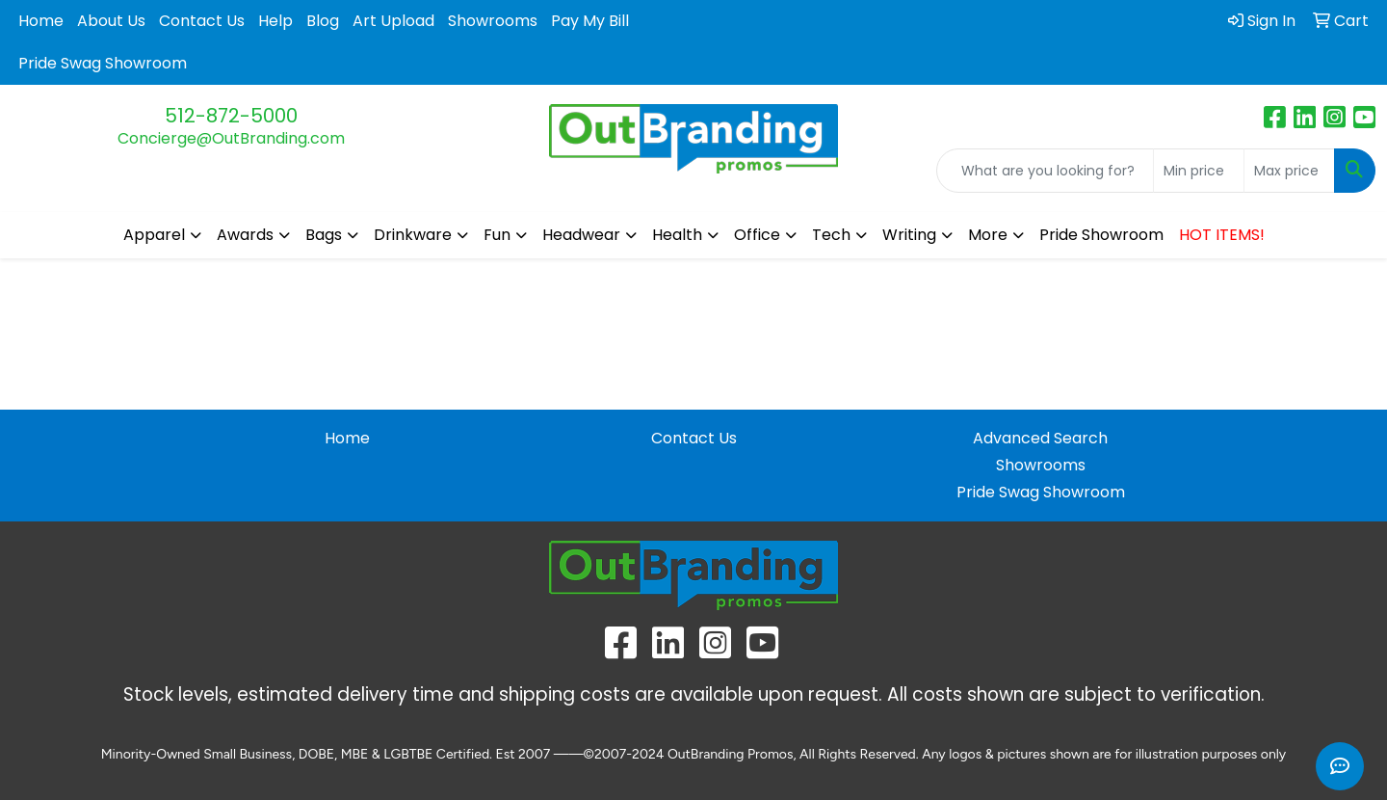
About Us (111, 21)
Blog (322, 21)
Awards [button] (245, 235)
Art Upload (393, 21)
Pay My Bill (590, 21)
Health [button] (677, 235)
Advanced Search (1040, 438)
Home (41, 21)
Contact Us (202, 21)
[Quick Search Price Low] (1198, 170)
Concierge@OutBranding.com (231, 138)
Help (275, 21)
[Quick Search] (1045, 170)
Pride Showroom (1101, 235)
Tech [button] (831, 235)
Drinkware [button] (413, 235)
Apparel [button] (154, 235)
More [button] (988, 235)
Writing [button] (909, 235)
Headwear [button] (581, 235)
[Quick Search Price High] (1289, 170)
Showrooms (492, 21)
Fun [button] (497, 235)
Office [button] (757, 235)
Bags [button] (323, 235)
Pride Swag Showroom (102, 63)
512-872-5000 (231, 115)
